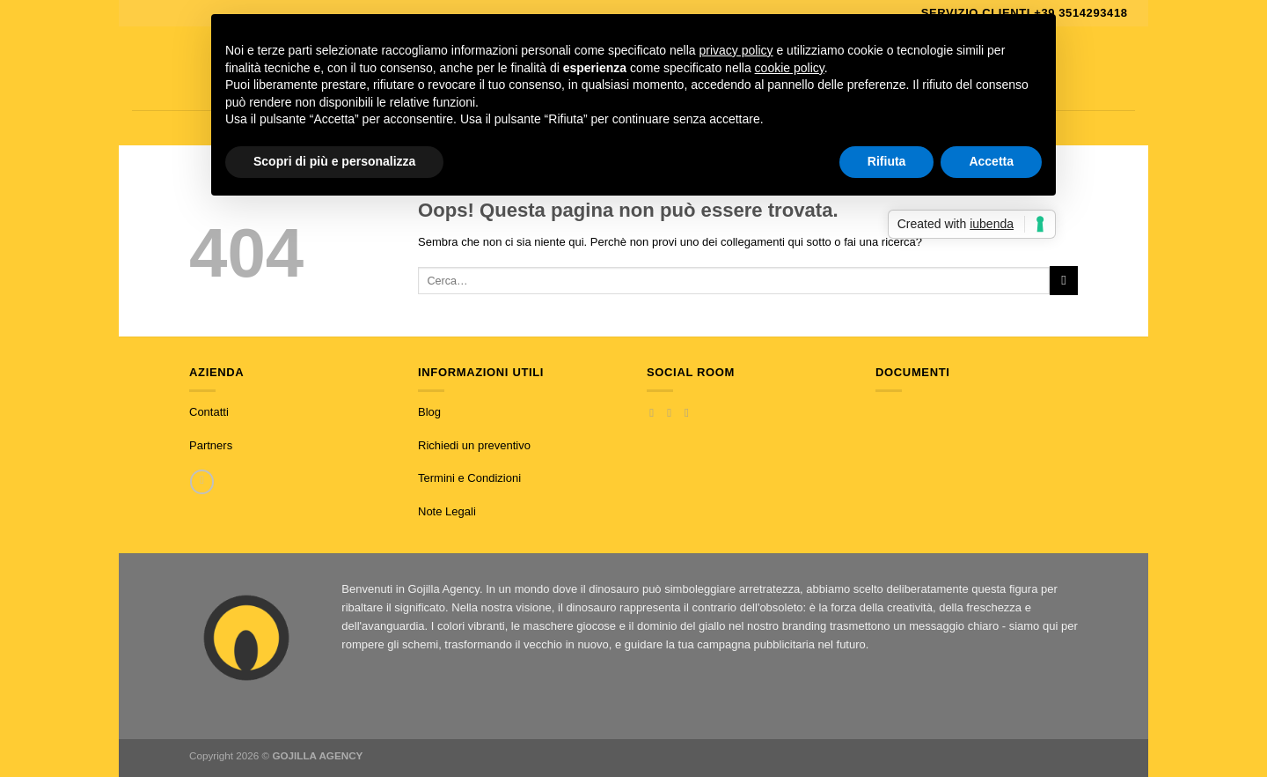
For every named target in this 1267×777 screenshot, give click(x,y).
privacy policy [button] (736, 50)
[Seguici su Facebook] (655, 412)
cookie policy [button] (789, 68)
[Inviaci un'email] (690, 412)
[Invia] (1064, 280)
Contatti (209, 411)
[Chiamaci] (202, 481)
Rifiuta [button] (887, 161)
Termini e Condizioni (469, 478)
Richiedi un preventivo (474, 445)
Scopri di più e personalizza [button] (334, 161)
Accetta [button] (991, 161)
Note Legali (447, 511)
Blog (429, 411)
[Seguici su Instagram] (672, 412)
